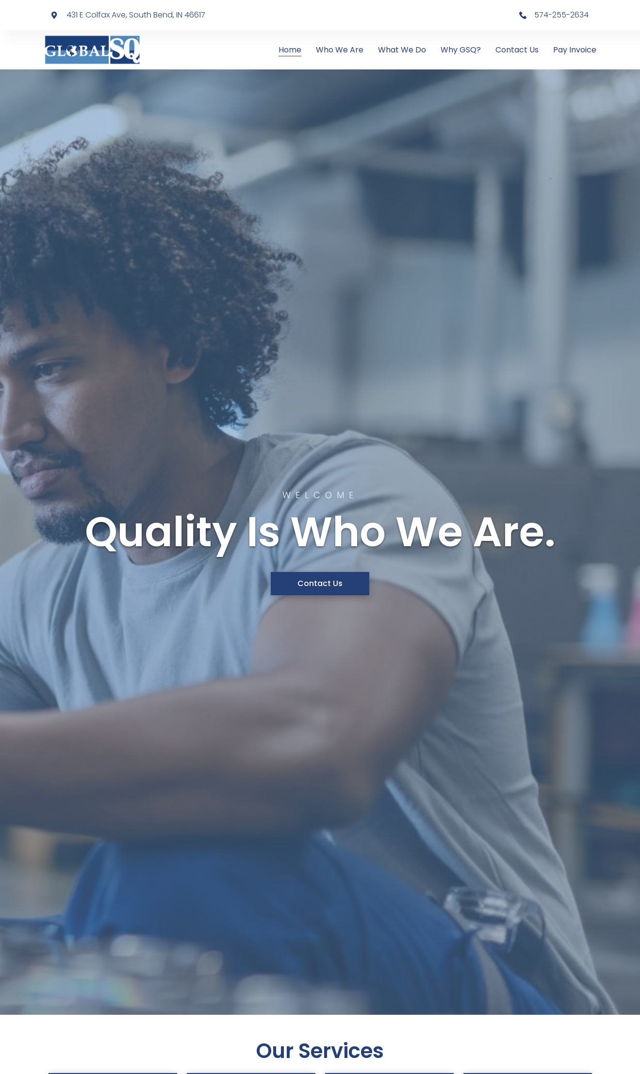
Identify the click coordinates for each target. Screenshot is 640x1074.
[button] (320, 583)
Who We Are (339, 49)
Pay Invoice (574, 49)
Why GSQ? (461, 49)
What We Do (402, 49)
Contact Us (517, 49)
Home (290, 49)
